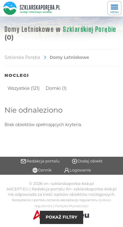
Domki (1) (55, 88)
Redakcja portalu (40, 161)
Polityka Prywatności (72, 206)
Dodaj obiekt (87, 161)
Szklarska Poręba (22, 57)
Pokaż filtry (61, 217)
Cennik (42, 170)
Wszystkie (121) (23, 88)
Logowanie (77, 170)
